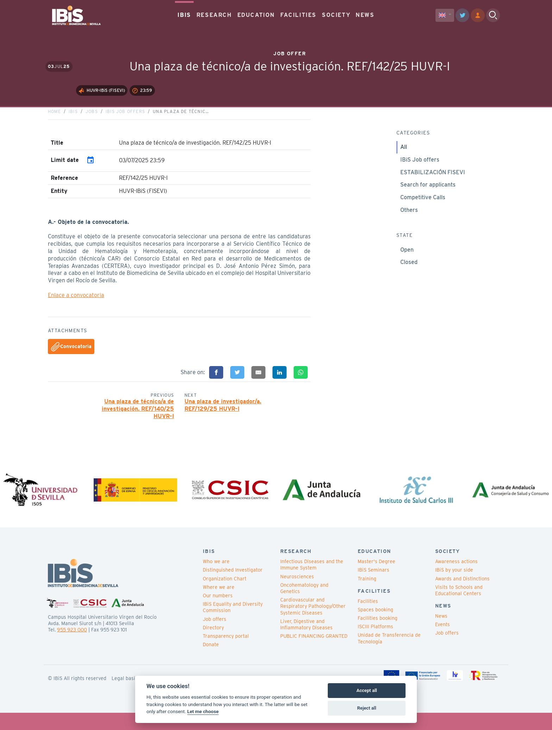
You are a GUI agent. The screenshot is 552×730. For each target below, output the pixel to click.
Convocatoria (71, 359)
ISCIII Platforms (375, 644)
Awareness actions (456, 578)
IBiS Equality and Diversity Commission (233, 624)
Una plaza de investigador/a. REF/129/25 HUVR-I (222, 418)
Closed (409, 275)
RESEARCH (214, 14)
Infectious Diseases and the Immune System (311, 582)
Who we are (216, 578)
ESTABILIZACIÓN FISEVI (432, 185)
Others (409, 223)
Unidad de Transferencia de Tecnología (389, 655)
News (441, 633)
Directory (213, 645)
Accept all (366, 690)
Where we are (218, 604)
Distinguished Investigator (233, 587)
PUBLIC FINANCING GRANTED (313, 653)
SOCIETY (336, 14)
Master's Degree (376, 578)
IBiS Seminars (373, 587)
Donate (211, 662)
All (403, 160)
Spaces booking (375, 627)
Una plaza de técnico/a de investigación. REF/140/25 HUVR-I (138, 422)
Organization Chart (224, 596)
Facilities (368, 618)
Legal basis (125, 695)
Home (54, 124)
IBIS (184, 14)
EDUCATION (256, 14)
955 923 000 (72, 647)
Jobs (92, 124)
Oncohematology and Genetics (304, 605)
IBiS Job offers (125, 124)
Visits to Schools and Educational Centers (459, 607)
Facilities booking (377, 635)
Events (442, 641)
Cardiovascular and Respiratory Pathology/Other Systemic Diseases (313, 623)
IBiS (73, 124)
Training (367, 596)
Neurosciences (297, 594)
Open (407, 262)
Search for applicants (428, 198)
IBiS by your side (454, 587)
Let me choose (203, 711)
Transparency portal (226, 653)
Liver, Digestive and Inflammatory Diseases (306, 642)
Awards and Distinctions (462, 596)
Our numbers (218, 613)
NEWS (365, 14)
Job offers (214, 636)
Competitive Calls (422, 210)
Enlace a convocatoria (76, 308)
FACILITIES (298, 14)
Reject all (366, 708)
